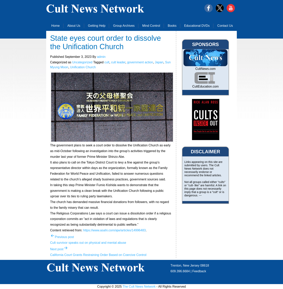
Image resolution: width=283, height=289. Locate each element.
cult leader (118, 62)
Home (55, 25)
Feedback (199, 271)
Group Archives (123, 25)
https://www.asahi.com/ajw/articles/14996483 (114, 230)
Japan (159, 62)
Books (172, 25)
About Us (73, 25)
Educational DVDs (197, 25)
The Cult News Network (139, 286)
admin (101, 56)
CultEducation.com (205, 86)
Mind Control (151, 25)
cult (106, 62)
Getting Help (97, 25)
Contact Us (225, 25)
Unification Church (83, 67)
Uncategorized (82, 62)
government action (140, 62)
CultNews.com (205, 68)
